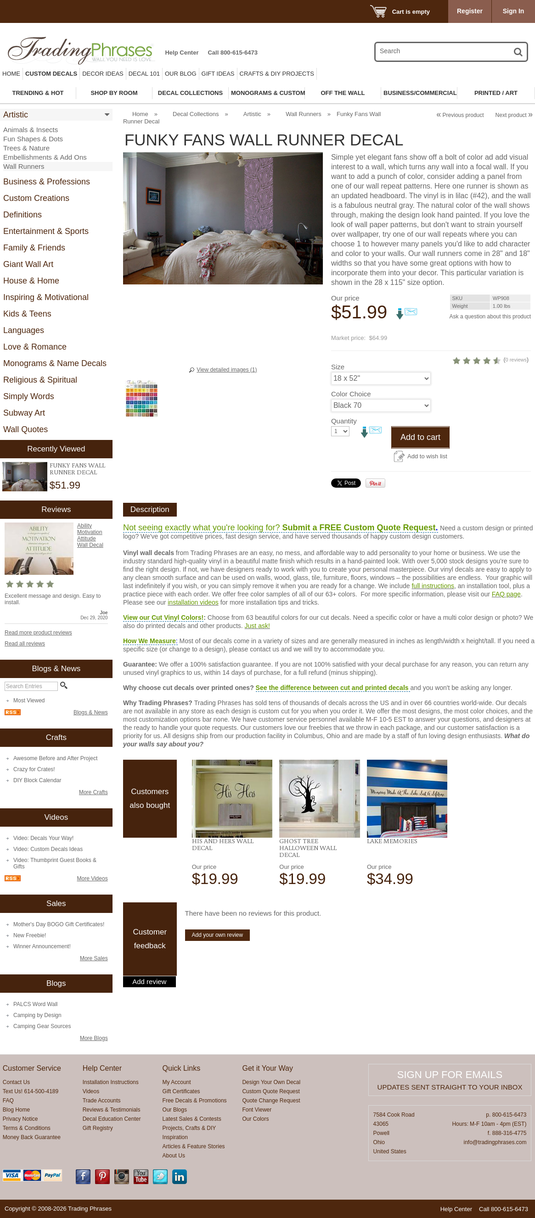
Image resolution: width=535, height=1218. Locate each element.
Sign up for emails (449, 1074)
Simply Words (28, 396)
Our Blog (181, 73)
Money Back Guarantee (32, 1137)
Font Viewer (256, 1110)
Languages (23, 330)
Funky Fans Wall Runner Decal (77, 468)
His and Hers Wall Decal (222, 879)
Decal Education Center (112, 1119)
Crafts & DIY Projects (277, 73)
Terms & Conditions (27, 1128)
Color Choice (351, 429)
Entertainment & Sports (46, 231)
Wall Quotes (25, 429)
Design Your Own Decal (271, 1082)
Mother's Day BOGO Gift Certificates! (58, 924)
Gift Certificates (181, 1091)
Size (337, 402)
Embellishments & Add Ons (45, 157)
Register (470, 11)
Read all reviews (25, 643)
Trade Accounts (102, 1100)
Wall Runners (23, 166)
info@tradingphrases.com (495, 1142)
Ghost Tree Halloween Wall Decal (308, 883)
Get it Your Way (267, 1068)
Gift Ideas (218, 73)
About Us (174, 1155)
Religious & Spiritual (40, 379)
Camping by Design (37, 1015)
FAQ (8, 1100)
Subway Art (24, 412)
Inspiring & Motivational (46, 297)
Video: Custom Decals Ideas (48, 849)
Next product (514, 115)
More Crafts (93, 792)
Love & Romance (35, 346)
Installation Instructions (111, 1082)
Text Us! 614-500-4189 (30, 1091)
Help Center (181, 52)
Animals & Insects (30, 129)
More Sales (94, 958)
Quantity (344, 456)
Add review (149, 1016)
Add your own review (217, 970)
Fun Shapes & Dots (33, 139)
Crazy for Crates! (34, 769)
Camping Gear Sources (42, 1026)
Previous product (460, 115)
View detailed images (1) (227, 370)
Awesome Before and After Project (55, 758)
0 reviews (480, 394)
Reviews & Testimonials (112, 1110)
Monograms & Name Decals (55, 363)
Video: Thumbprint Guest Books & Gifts (54, 863)
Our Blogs (175, 1110)
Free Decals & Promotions (195, 1100)
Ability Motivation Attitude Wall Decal (90, 535)
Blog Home (16, 1110)
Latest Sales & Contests (192, 1119)
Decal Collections (196, 114)
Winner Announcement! (42, 946)
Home (11, 73)
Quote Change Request (271, 1100)
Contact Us (16, 1082)
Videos (91, 1091)
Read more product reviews (38, 632)
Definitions (22, 214)
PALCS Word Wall (35, 1004)
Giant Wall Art (28, 264)
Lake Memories (392, 876)
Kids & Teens (27, 313)
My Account (177, 1082)
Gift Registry (98, 1128)
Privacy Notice (20, 1119)
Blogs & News (90, 712)
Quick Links (182, 1068)
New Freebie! (29, 935)
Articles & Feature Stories (194, 1146)
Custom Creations (36, 198)
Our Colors (255, 1119)
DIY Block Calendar (37, 780)
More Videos (92, 878)
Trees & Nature (26, 148)
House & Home (31, 280)
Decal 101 (144, 73)
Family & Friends (34, 247)
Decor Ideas (103, 73)
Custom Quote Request (270, 1091)
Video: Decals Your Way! (43, 838)
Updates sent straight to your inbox (450, 1087)
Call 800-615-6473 (232, 52)
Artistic (15, 114)
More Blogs (94, 1038)
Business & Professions (46, 181)
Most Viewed (29, 700)
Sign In (513, 11)
